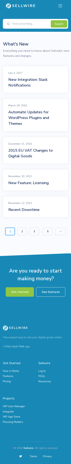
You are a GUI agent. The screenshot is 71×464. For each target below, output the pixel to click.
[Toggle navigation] (60, 5)
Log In (42, 371)
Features (8, 376)
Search (59, 24)
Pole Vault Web (14, 346)
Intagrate (8, 411)
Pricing (7, 381)
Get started (19, 292)
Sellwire (28, 448)
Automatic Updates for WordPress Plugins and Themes (28, 118)
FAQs (41, 376)
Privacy (47, 456)
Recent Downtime (24, 209)
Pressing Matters (13, 422)
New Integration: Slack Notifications (28, 82)
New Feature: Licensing (28, 182)
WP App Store (11, 416)
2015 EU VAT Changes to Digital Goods (30, 153)
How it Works (11, 371)
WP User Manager (14, 406)
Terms (33, 456)
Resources (44, 381)
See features (51, 292)
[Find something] (30, 24)
